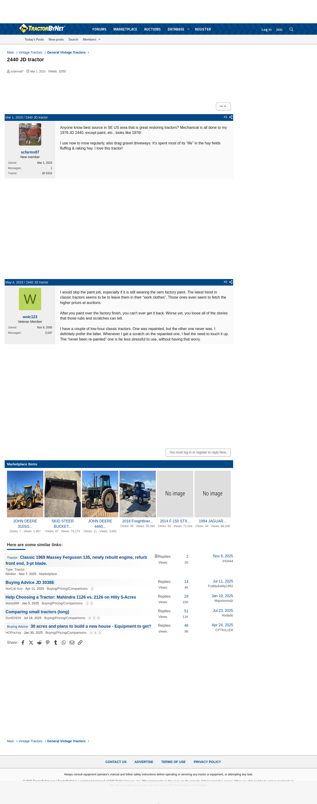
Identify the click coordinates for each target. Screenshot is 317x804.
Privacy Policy (207, 762)
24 (186, 596)
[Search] (291, 29)
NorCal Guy (14, 588)
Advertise (144, 762)
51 (186, 611)
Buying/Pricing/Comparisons (67, 588)
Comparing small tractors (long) (37, 612)
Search (73, 39)
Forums (99, 29)
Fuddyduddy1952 (220, 586)
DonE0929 (13, 618)
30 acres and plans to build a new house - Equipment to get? (91, 626)
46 (186, 625)
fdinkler (11, 574)
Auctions (152, 29)
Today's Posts (34, 39)
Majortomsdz (224, 601)
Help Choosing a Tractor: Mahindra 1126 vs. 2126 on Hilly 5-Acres (71, 597)
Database (176, 29)
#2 (226, 282)
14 (186, 582)
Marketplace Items (22, 464)
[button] (188, 29)
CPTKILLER (224, 630)
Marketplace (125, 29)
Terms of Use (173, 762)
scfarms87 (17, 71)
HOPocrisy (13, 632)
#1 (226, 117)
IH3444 (228, 561)
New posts (56, 39)
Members (89, 39)
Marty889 (12, 603)
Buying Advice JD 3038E (30, 582)
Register (203, 29)
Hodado (227, 615)
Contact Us (115, 762)
